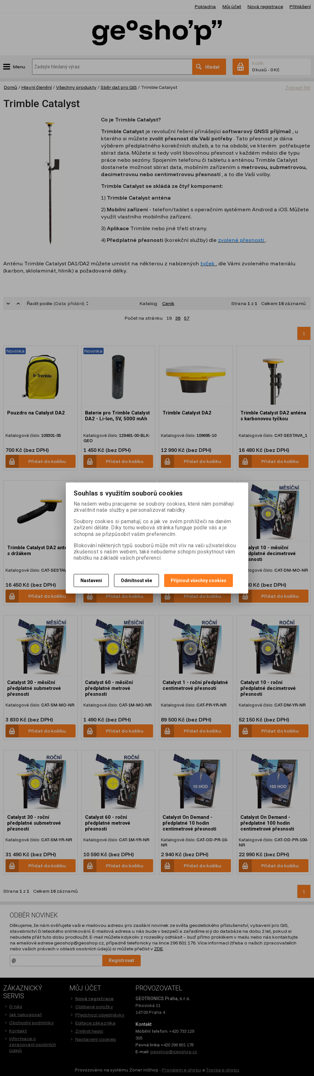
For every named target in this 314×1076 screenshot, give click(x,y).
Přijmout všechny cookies (198, 580)
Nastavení (91, 580)
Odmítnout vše (136, 580)
